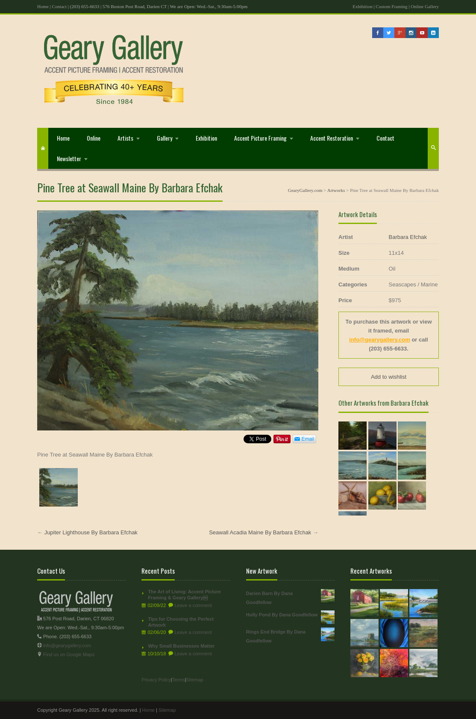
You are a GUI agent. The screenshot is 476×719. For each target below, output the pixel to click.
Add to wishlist (388, 377)
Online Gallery (425, 6)
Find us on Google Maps (68, 654)
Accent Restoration (331, 137)
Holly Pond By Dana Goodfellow (290, 614)
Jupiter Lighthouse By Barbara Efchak (91, 532)
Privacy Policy (155, 679)
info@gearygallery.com (379, 339)
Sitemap (194, 679)
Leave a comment (193, 605)
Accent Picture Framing (260, 137)
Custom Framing (391, 6)
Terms (178, 679)
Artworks (336, 190)
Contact (59, 6)
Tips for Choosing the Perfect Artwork (181, 622)
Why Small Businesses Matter (181, 645)
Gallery (164, 137)
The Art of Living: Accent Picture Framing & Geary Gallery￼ (184, 594)
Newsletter (69, 158)
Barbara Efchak (408, 237)
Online (93, 137)
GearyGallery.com (305, 190)
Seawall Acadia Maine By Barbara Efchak (260, 532)
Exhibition (362, 6)
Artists (125, 137)
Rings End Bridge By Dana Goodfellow (290, 635)
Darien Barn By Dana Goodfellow (290, 597)
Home (43, 6)
